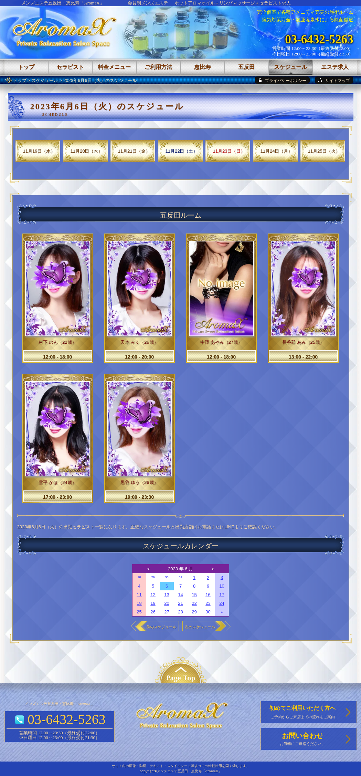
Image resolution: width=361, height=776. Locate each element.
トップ (19, 80)
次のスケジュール (200, 627)
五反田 (246, 67)
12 (152, 594)
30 (166, 577)
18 (139, 603)
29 (153, 577)
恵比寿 (202, 67)
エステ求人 (335, 67)
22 (194, 603)
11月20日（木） (87, 151)
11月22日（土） (182, 151)
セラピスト (70, 67)
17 (221, 594)
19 (152, 603)
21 (180, 603)
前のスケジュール (161, 627)
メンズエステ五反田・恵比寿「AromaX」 (62, 3)
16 (207, 594)
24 (221, 603)
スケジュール (44, 80)
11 (139, 594)
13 (166, 594)
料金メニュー (114, 67)
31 (180, 577)
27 (166, 611)
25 (139, 611)
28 (139, 577)
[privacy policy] (282, 80)
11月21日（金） (134, 151)
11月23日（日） (229, 151)
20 (166, 603)
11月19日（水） (39, 151)
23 (207, 603)
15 (194, 594)
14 (180, 594)
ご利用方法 (158, 67)
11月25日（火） (324, 151)
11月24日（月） (277, 151)
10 (221, 586)
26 (152, 611)
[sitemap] (334, 80)
